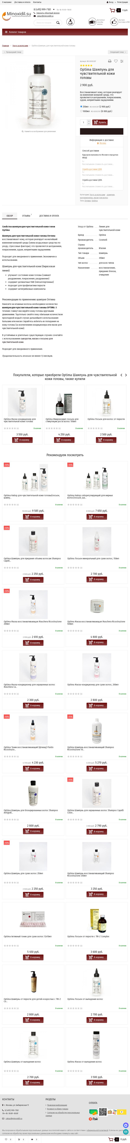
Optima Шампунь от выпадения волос (22, 1061)
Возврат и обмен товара (57, 1109)
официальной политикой (97, 1130)
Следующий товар (118, 52)
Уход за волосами (97, 195)
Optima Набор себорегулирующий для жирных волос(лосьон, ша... (90, 496)
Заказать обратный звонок (48, 13)
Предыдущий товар (12, 52)
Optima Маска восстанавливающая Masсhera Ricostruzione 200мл (33, 622)
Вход (110, 2)
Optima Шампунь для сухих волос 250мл (23, 873)
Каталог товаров (15, 32)
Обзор (9, 215)
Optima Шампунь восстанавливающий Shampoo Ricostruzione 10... (90, 748)
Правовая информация (57, 1105)
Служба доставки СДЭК (92, 169)
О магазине (7, 2)
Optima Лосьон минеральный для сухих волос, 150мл (93, 558)
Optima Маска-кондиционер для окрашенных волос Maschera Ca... (29, 685)
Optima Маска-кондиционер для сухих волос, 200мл (93, 684)
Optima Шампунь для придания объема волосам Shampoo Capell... (32, 559)
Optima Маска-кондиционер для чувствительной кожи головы (20, 420)
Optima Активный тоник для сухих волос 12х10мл (28, 936)
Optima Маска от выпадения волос (84, 1061)
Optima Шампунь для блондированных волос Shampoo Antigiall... (31, 811)
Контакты (37, 2)
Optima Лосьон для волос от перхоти (106, 419)
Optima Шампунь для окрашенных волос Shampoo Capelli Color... (95, 811)
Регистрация (122, 2)
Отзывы (27, 215)
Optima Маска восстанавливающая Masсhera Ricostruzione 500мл (96, 622)
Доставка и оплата (22, 2)
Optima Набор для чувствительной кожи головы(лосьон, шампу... (32, 496)
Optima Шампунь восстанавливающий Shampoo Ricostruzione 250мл (90, 874)
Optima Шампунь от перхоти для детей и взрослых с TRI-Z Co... (32, 1000)
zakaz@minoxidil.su (45, 16)
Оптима (87, 201)
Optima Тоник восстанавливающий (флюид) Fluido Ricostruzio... (28, 748)
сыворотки (26, 338)
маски (35, 338)
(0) (11, 429)
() (95, 106)
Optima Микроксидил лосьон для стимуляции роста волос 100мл (62, 420)
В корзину (24, 439)
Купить (102, 122)
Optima (95, 201)
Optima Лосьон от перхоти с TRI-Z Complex (88, 936)
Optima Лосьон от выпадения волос (85, 999)
